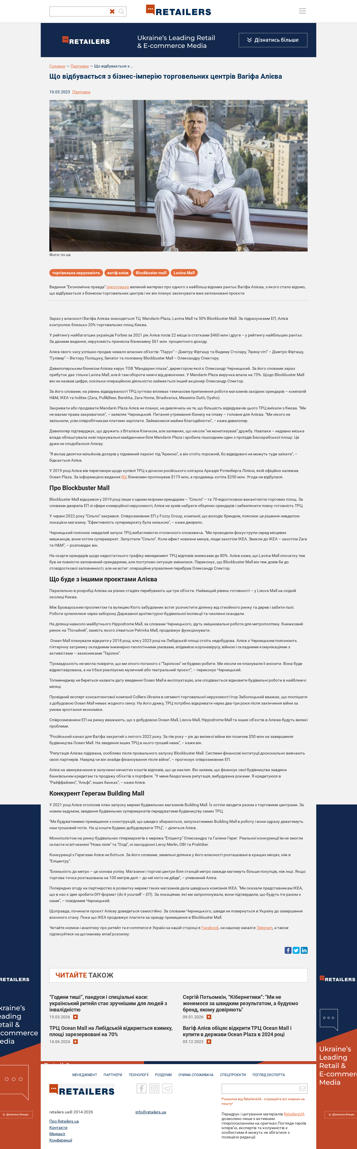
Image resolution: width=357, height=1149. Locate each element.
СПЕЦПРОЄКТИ (233, 1072)
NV (123, 477)
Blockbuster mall (151, 272)
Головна (57, 66)
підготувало (117, 287)
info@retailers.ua (150, 1112)
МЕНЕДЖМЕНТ (84, 1072)
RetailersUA (294, 1114)
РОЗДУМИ (163, 1072)
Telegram (265, 927)
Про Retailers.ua (64, 1121)
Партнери (80, 66)
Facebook (210, 927)
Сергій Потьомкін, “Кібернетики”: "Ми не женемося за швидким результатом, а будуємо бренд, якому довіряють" (240, 1003)
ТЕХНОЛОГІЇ (138, 1072)
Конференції (60, 1140)
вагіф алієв (118, 272)
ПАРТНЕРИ (113, 1072)
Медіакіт (57, 1133)
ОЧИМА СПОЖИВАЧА (196, 1072)
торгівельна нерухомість (76, 272)
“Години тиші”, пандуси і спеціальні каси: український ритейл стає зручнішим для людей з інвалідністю (108, 1003)
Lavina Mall (184, 272)
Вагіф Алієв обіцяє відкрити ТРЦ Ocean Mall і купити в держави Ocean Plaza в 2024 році (237, 1031)
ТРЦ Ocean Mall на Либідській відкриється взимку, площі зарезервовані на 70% (110, 1031)
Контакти (58, 1127)
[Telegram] (167, 1089)
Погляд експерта (269, 1072)
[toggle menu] (302, 11)
